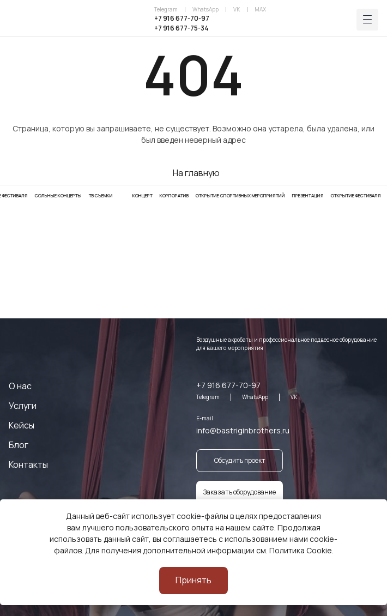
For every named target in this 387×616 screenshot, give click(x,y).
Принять (193, 580)
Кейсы (21, 425)
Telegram (166, 9)
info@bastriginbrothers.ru (242, 430)
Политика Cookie (300, 550)
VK (236, 9)
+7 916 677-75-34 (181, 28)
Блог (18, 445)
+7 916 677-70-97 (181, 18)
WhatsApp (205, 9)
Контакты (28, 464)
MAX (260, 9)
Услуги (23, 406)
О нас (20, 386)
